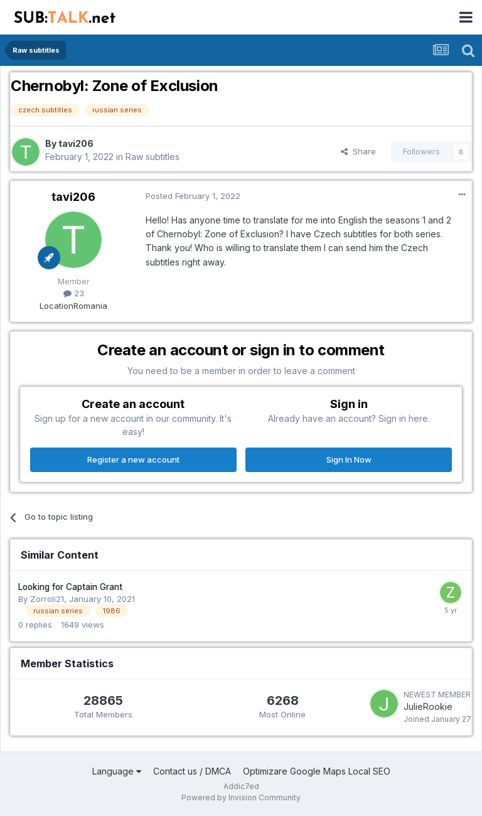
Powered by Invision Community (241, 797)
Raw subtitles (152, 156)
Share (358, 151)
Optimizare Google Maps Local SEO (316, 771)
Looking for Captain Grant (70, 587)
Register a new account (133, 459)
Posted (193, 196)
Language (116, 771)
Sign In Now (349, 459)
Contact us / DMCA (192, 771)
